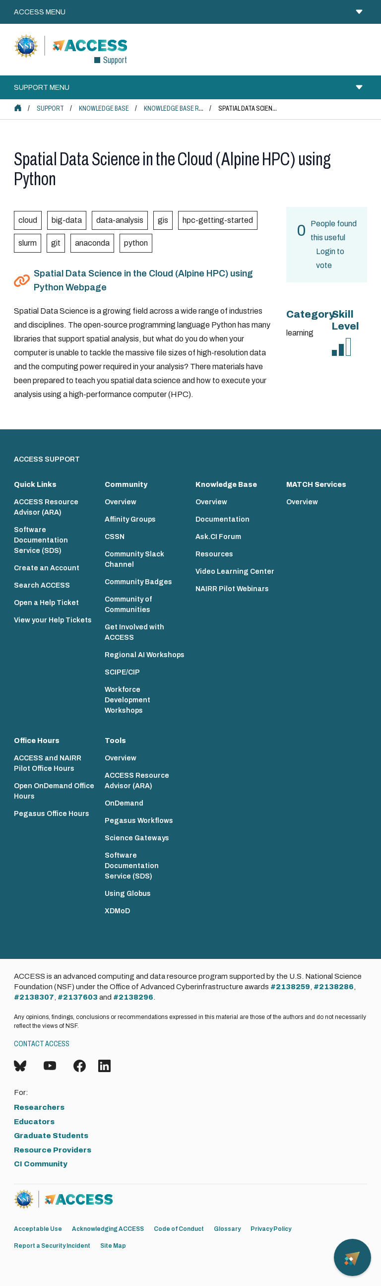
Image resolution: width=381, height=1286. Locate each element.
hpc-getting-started (218, 220)
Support (50, 108)
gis (163, 220)
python (136, 243)
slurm (27, 243)
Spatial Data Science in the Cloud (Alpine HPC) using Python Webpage (143, 280)
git (56, 243)
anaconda (92, 243)
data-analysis (119, 220)
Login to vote (330, 258)
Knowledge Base (104, 108)
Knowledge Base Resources (187, 108)
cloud (27, 220)
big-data (67, 220)
